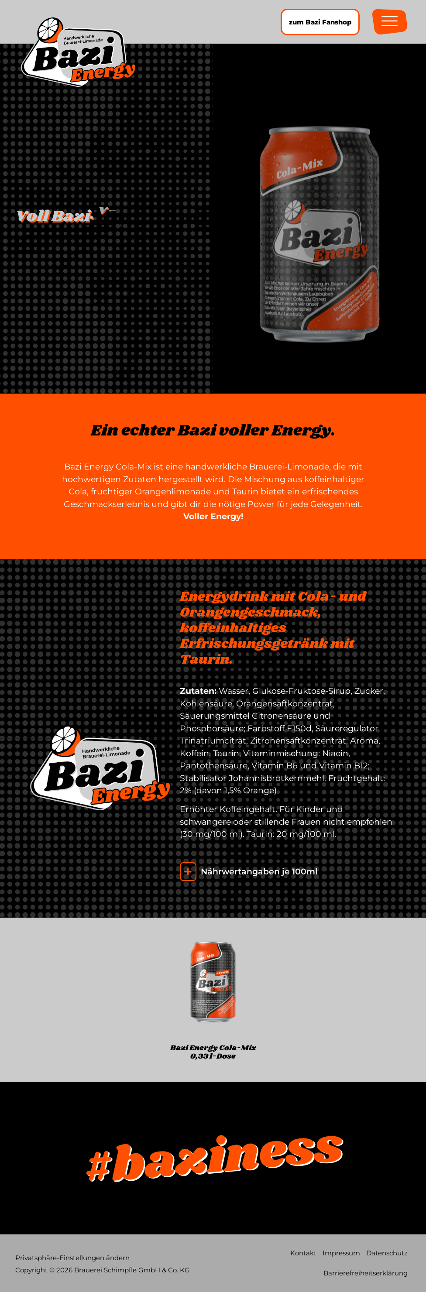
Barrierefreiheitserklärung (365, 1273)
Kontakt (303, 1253)
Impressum (341, 1253)
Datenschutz (387, 1253)
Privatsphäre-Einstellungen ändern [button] (72, 1258)
